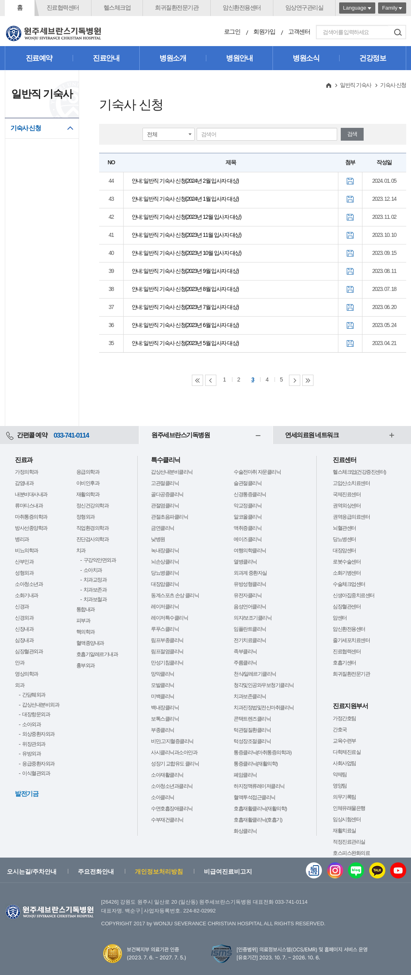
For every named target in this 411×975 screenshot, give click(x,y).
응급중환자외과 (38, 764)
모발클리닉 (162, 685)
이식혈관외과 (36, 773)
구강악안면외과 (99, 560)
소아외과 (31, 724)
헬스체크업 (117, 7)
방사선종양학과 (31, 528)
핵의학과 (85, 632)
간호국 (340, 730)
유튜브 (398, 870)
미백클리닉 (162, 696)
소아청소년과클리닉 (172, 786)
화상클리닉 (245, 831)
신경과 (22, 607)
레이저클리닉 (165, 607)
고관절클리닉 (165, 483)
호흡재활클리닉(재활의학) (260, 808)
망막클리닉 (162, 674)
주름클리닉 (245, 663)
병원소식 (306, 58)
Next (294, 380)
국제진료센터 (346, 494)
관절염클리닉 (165, 506)
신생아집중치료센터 (353, 595)
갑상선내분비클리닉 (172, 472)
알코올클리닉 (247, 517)
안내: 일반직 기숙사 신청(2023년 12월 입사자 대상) (186, 217)
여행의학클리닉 (250, 550)
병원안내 (239, 58)
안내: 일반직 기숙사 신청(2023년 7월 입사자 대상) (185, 307)
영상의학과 (26, 674)
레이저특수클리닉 (169, 618)
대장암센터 (344, 550)
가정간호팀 (344, 718)
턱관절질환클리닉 (252, 730)
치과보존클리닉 (250, 696)
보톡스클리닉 (165, 719)
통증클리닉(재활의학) (255, 764)
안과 (19, 663)
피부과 (83, 621)
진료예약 (39, 58)
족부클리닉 (245, 651)
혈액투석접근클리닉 (254, 797)
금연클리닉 (162, 528)
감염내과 (24, 483)
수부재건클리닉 (167, 820)
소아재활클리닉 (167, 775)
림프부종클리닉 (167, 640)
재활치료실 (344, 831)
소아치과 (92, 570)
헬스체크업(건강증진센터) (359, 472)
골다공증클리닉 (167, 494)
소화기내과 (26, 595)
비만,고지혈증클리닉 (172, 741)
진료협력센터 (63, 7)
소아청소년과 (29, 584)
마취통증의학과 (31, 517)
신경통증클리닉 (250, 494)
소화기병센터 (346, 573)
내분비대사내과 (31, 494)
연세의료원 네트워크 (311, 435)
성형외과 (24, 573)
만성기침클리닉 (167, 663)
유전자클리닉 (247, 595)
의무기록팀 (344, 797)
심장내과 (24, 640)
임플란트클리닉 (250, 629)
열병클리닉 (245, 562)
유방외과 (31, 754)
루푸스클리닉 (165, 629)
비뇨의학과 (26, 550)
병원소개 (172, 58)
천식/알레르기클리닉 (255, 674)
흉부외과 (85, 665)
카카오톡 (377, 870)
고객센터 (299, 31)
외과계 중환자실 (250, 573)
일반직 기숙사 (355, 85)
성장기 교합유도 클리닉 (175, 764)
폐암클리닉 (245, 775)
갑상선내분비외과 (40, 705)
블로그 (356, 870)
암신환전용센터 (242, 7)
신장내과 (24, 629)
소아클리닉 (162, 797)
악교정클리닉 (247, 506)
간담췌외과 (33, 695)
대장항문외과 (36, 714)
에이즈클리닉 (247, 539)
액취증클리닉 (247, 528)
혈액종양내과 (90, 643)
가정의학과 (26, 472)
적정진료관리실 (349, 842)
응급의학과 (88, 472)
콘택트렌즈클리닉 (252, 719)
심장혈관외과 (29, 651)
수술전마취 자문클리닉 (257, 472)
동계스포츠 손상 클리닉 (175, 595)
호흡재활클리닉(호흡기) (258, 820)
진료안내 (106, 58)
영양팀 (340, 786)
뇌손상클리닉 (165, 562)
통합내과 (85, 609)
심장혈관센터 (346, 607)
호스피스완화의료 (351, 853)
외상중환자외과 (38, 734)
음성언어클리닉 (250, 607)
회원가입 (264, 31)
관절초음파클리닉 (169, 517)
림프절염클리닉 (167, 651)
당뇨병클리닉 (165, 573)
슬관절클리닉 (247, 483)
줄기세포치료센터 (351, 640)
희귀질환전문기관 (176, 7)
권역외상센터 (346, 506)
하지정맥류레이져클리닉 (259, 786)
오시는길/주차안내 (32, 871)
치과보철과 (95, 599)
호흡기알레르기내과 (97, 654)
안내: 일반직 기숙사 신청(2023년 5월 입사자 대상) (185, 343)
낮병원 (158, 539)
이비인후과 (88, 483)
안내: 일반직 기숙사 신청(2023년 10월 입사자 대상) (186, 253)
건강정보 (372, 58)
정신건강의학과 (92, 506)
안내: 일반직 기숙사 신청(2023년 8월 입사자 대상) (185, 289)
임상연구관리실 (304, 7)
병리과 (22, 539)
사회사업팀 (344, 763)
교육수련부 (344, 741)
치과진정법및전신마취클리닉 (264, 708)
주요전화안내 (96, 871)
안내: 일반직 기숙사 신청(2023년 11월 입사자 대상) (186, 235)
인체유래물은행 (349, 808)
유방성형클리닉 (250, 584)
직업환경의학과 (92, 528)
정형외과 (85, 517)
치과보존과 (95, 590)
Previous (210, 380)
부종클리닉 (162, 730)
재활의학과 (88, 494)
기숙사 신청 (25, 128)
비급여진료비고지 (228, 871)
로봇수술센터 (346, 562)
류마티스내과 (29, 506)
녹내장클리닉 (165, 550)
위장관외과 (33, 744)
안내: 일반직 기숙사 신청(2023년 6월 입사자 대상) (185, 325)
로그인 (232, 31)
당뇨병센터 (344, 539)
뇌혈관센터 (344, 528)
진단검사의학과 (92, 539)
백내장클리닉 (165, 708)
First (197, 380)
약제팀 (340, 774)
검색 (397, 32)
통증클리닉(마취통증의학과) (262, 752)
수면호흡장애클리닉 (172, 808)
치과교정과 (95, 580)
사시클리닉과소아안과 (174, 752)
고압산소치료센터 (351, 483)
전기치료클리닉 (250, 640)
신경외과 (24, 618)
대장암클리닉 (165, 584)
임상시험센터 (346, 819)
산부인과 (24, 562)
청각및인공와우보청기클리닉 (264, 685)
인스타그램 (335, 870)
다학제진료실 (346, 752)
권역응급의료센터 (351, 517)
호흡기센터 (344, 663)
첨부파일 (350, 181)
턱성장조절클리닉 (252, 741)
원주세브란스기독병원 (180, 435)
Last (307, 380)
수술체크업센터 (349, 584)
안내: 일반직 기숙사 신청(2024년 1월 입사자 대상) (185, 199)
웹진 (314, 870)
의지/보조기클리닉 (252, 618)
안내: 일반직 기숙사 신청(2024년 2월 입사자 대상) (185, 181)
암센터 (340, 618)
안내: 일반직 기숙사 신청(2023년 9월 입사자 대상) (185, 271)
